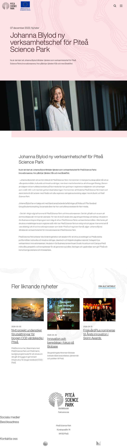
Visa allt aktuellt (107, 286)
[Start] (9, 5)
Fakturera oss (63, 412)
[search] (115, 6)
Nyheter (35, 28)
